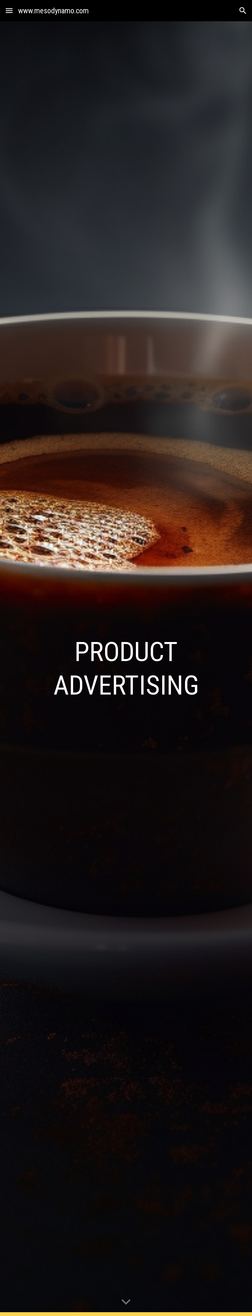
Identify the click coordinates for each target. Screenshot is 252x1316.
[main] (125, 669)
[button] (9, 10)
